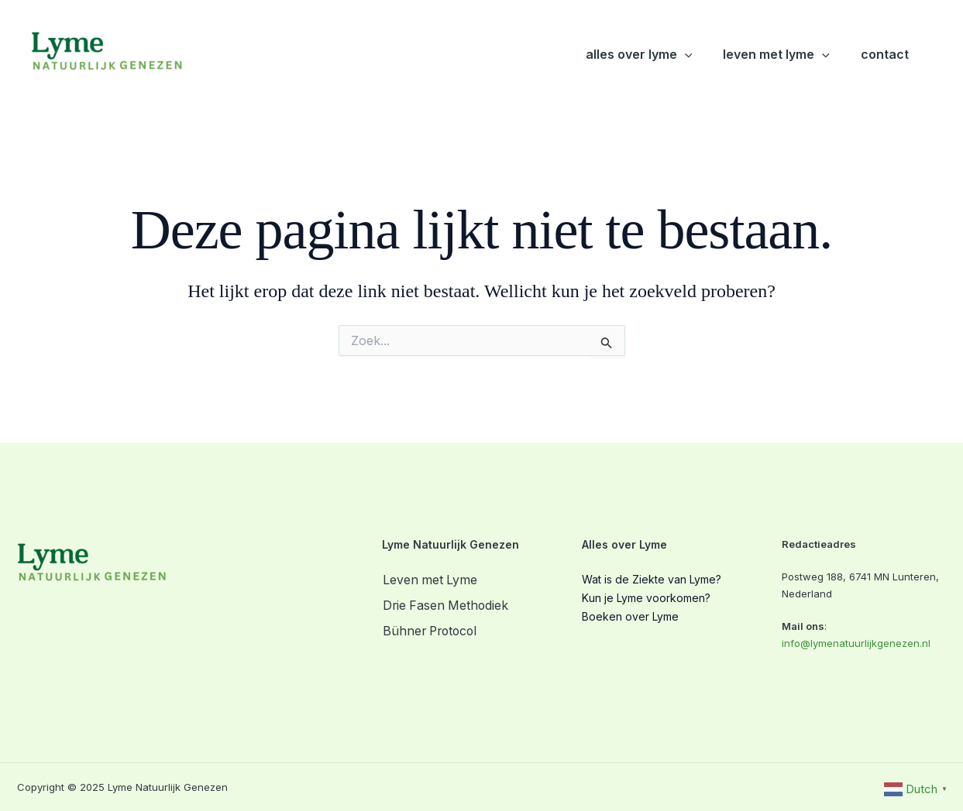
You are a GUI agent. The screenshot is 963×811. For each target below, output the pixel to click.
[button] (685, 54)
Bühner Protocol (431, 630)
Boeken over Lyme (630, 616)
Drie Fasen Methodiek (446, 605)
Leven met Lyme (776, 54)
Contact (885, 54)
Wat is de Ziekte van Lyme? (651, 579)
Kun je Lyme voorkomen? (646, 597)
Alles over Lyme (639, 54)
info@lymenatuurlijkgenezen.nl (856, 643)
